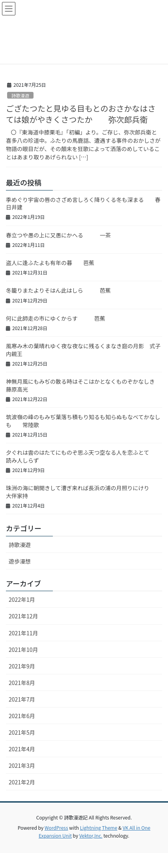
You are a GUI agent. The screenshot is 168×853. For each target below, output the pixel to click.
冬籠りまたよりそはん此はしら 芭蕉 (58, 290)
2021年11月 (23, 633)
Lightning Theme (99, 827)
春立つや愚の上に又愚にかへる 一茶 (58, 235)
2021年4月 (22, 749)
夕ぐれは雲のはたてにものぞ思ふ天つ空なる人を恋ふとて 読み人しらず (83, 456)
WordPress (56, 827)
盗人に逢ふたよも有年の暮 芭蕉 (50, 263)
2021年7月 (22, 699)
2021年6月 (22, 716)
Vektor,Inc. (91, 835)
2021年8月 (22, 683)
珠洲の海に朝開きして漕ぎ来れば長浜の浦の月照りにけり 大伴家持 (86, 492)
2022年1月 (22, 599)
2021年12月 (23, 616)
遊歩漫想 (20, 561)
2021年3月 (22, 765)
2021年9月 (22, 666)
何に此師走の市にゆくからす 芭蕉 (55, 318)
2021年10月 (23, 649)
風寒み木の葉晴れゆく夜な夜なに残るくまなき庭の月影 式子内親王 (83, 350)
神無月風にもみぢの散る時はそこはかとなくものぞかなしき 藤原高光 (86, 385)
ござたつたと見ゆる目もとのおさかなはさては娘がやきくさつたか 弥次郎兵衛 (80, 114)
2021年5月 (22, 732)
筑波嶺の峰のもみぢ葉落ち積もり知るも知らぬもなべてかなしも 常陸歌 (83, 421)
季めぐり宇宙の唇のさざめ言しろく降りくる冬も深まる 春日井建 (83, 203)
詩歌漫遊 (20, 95)
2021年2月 (22, 782)
